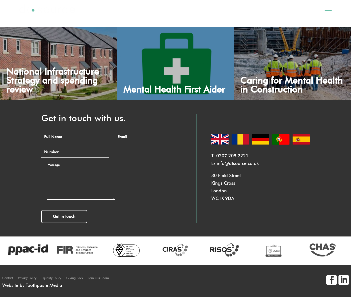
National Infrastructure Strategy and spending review (52, 80)
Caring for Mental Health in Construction (291, 85)
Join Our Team (98, 278)
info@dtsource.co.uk (238, 163)
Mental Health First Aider (174, 89)
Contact (7, 278)
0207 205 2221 (232, 155)
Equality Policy (51, 278)
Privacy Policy (27, 278)
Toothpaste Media (44, 285)
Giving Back (74, 278)
